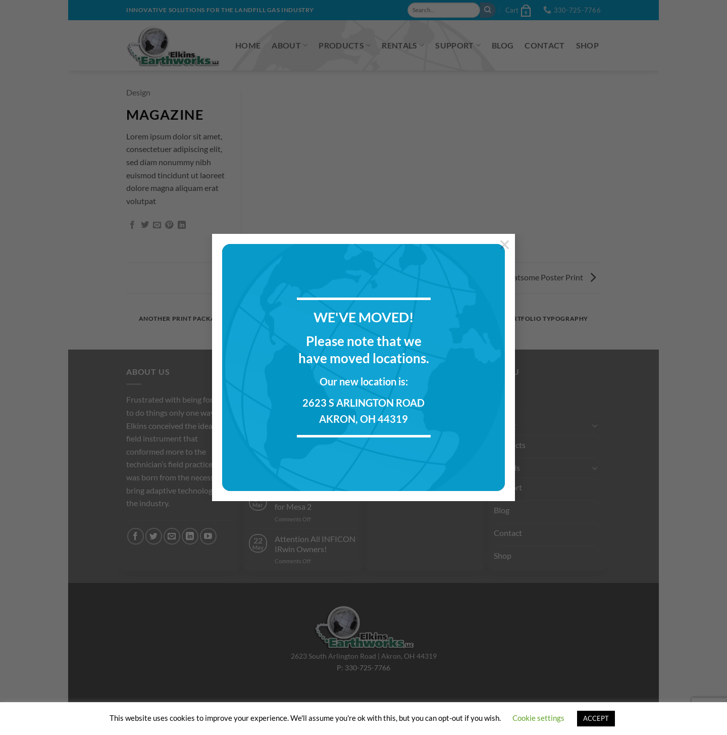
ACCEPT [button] (596, 718)
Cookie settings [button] (538, 717)
